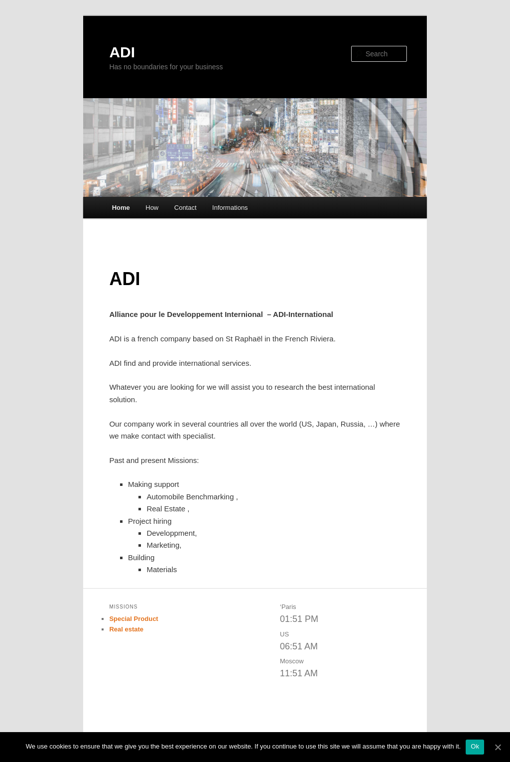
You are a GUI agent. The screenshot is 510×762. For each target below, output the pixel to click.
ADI (122, 52)
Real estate (126, 629)
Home (121, 207)
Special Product (133, 618)
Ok (475, 746)
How (151, 207)
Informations (230, 207)
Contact (185, 207)
